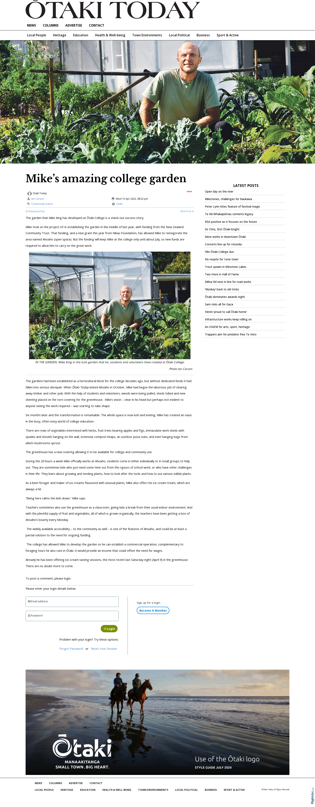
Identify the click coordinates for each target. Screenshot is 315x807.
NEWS (31, 25)
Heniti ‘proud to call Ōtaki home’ (226, 312)
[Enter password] (72, 616)
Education (80, 35)
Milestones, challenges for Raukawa (228, 199)
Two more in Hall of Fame (222, 274)
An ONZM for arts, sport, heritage (227, 327)
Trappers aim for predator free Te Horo (231, 334)
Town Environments (147, 35)
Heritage (59, 35)
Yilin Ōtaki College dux (219, 252)
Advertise (73, 25)
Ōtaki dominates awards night (225, 297)
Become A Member (153, 610)
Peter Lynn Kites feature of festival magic (232, 206)
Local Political (179, 35)
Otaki (119, 204)
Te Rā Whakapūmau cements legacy (229, 214)
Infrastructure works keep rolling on (228, 319)
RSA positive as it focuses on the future (231, 222)
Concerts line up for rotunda (223, 244)
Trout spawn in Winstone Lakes (225, 267)
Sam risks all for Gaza (219, 304)
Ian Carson (37, 198)
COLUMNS (50, 25)
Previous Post (35, 211)
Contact (96, 25)
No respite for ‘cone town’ (222, 259)
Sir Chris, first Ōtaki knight (222, 229)
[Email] (72, 602)
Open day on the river (219, 191)
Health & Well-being (110, 35)
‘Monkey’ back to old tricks (222, 289)
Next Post (187, 211)
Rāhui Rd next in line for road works (228, 282)
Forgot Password (71, 648)
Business (203, 35)
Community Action (42, 204)
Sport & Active (228, 35)
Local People (36, 35)
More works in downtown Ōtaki (225, 237)
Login (109, 629)
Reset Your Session (104, 648)
